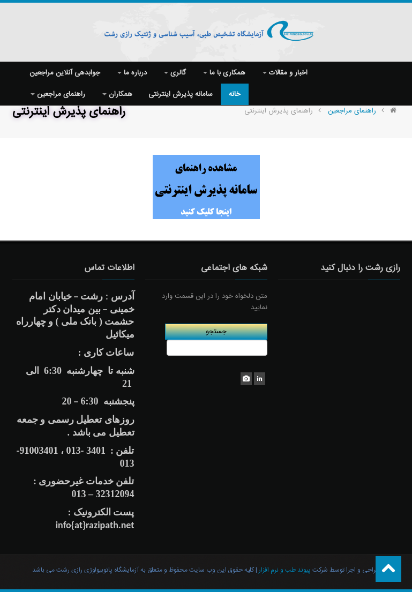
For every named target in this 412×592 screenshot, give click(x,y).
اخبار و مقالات (285, 73)
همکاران (117, 94)
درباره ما (132, 73)
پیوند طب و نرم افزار (284, 570)
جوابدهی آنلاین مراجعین (64, 73)
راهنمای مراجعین (58, 94)
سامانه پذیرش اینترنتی (180, 94)
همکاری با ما (224, 73)
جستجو (216, 332)
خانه (235, 94)
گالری (175, 73)
